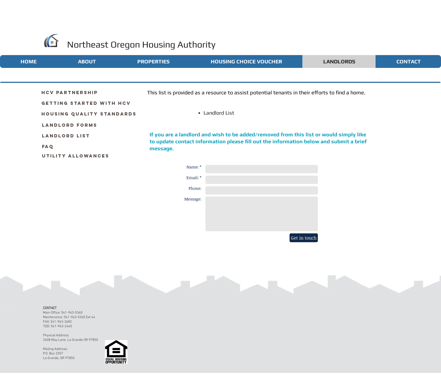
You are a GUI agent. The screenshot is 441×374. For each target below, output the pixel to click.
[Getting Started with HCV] (86, 103)
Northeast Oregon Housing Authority (141, 44)
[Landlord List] (66, 135)
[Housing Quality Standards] (88, 114)
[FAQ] (47, 146)
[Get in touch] (304, 237)
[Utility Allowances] (75, 156)
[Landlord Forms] (69, 125)
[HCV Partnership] (69, 92)
